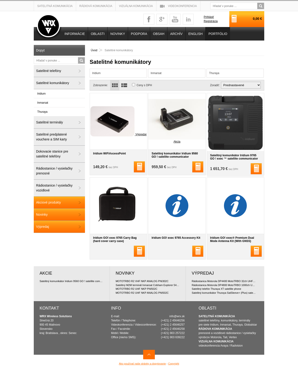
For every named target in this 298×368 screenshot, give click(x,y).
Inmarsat (156, 73)
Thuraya (214, 73)
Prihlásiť (209, 17)
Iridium (96, 73)
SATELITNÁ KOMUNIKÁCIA (217, 316)
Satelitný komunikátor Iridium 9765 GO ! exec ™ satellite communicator (234, 157)
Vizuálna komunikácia (136, 6)
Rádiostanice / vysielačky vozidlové (54, 188)
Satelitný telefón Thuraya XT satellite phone (216, 288)
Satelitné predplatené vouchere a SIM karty (51, 137)
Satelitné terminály (49, 122)
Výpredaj (42, 226)
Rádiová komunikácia (95, 6)
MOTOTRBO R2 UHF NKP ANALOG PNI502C (142, 292)
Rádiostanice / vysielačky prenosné (54, 171)
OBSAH (158, 34)
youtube (175, 19)
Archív (176, 34)
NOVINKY (117, 34)
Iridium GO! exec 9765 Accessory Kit (176, 237)
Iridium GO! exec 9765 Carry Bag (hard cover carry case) (115, 239)
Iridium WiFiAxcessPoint (109, 153)
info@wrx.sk (177, 316)
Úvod (94, 50)
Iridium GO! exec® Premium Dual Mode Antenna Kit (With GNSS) (232, 239)
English (195, 34)
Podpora (139, 34)
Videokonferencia (182, 6)
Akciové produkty (48, 202)
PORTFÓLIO (217, 34)
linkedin (188, 19)
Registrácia (211, 21)
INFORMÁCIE (74, 34)
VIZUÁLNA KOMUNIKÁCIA (216, 341)
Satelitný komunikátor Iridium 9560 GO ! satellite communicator (175, 155)
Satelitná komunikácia (55, 6)
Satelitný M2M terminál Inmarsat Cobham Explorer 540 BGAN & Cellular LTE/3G (148, 285)
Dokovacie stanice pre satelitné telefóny (52, 154)
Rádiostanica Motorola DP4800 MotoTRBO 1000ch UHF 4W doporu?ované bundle (224, 285)
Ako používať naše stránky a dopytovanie (142, 363)
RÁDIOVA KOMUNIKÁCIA (215, 329)
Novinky (42, 214)
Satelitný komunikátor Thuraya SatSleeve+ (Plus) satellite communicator (224, 292)
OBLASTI (98, 34)
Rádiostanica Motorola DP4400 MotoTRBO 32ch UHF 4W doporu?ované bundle (224, 281)
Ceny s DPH (144, 85)
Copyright (173, 363)
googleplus (161, 19)
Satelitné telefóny (48, 71)
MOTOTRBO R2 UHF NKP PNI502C (136, 288)
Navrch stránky (149, 354)
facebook (148, 19)
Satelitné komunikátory (52, 83)
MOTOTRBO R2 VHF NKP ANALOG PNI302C (142, 281)
